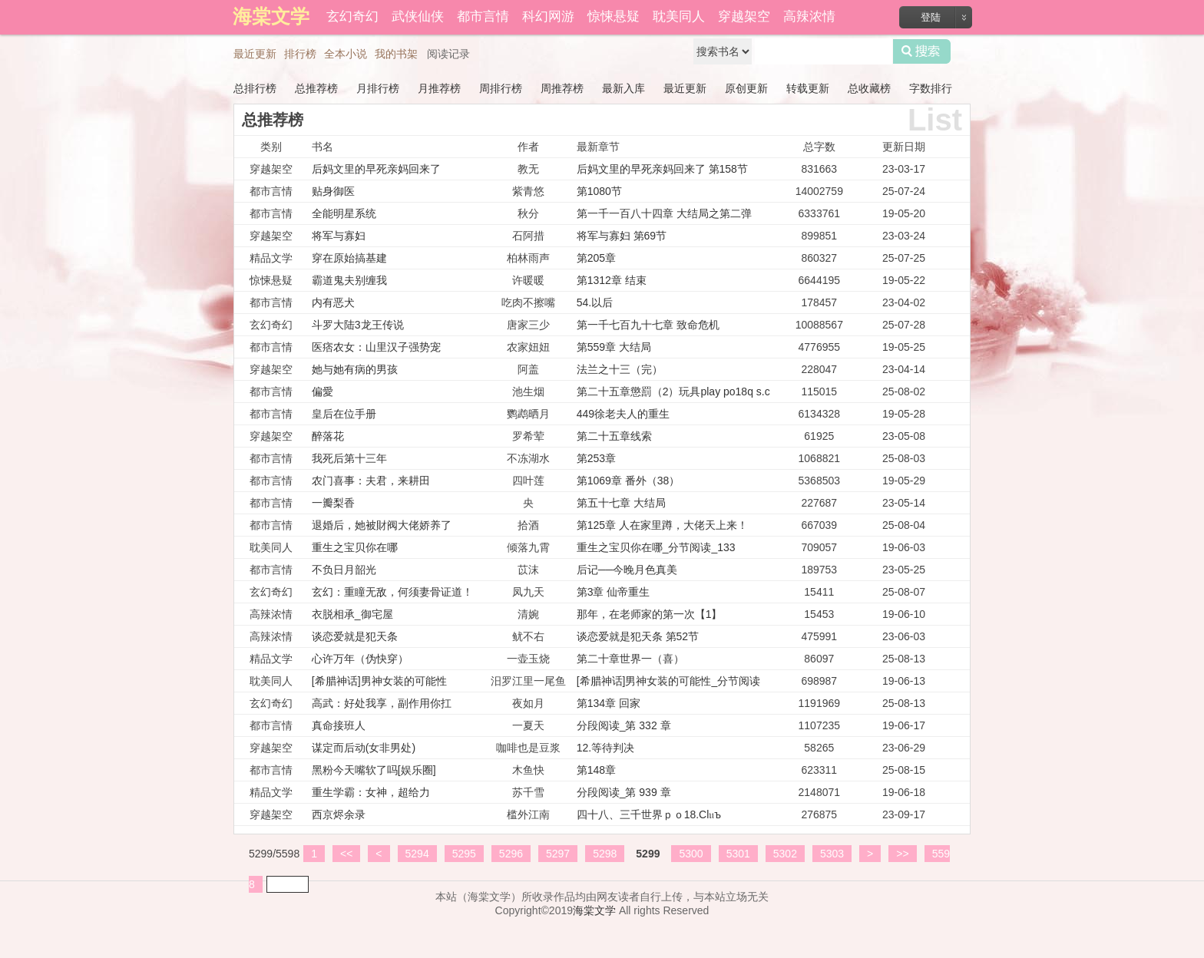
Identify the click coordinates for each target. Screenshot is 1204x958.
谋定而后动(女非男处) (363, 748)
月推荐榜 (439, 88)
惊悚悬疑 (613, 16)
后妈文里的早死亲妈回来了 (376, 169)
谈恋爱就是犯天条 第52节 (638, 636)
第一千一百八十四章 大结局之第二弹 (664, 213)
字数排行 (930, 88)
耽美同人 (679, 16)
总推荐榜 (316, 88)
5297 (558, 853)
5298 (605, 853)
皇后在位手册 (344, 414)
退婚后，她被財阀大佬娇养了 (382, 525)
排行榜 (300, 54)
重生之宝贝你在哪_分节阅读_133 (656, 547)
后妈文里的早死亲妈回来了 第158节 (662, 169)
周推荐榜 (562, 88)
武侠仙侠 (418, 16)
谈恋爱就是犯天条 (355, 636)
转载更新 (807, 88)
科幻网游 (548, 16)
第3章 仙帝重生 (613, 592)
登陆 (931, 17)
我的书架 (396, 54)
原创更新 (746, 88)
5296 (511, 853)
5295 (464, 853)
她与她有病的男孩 (355, 369)
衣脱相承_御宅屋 (352, 614)
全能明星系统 (344, 213)
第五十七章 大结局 (621, 503)
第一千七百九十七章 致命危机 (648, 325)
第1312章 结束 (612, 280)
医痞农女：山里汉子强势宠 (376, 347)
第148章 (596, 770)
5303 (832, 853)
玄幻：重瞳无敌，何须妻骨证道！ (392, 592)
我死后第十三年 (349, 458)
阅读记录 (448, 54)
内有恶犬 (333, 302)
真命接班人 (339, 725)
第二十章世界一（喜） (630, 658)
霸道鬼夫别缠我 (349, 280)
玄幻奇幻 (352, 16)
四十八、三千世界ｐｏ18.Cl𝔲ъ (649, 814)
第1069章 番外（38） (628, 480)
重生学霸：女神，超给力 (371, 792)
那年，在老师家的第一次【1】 (650, 614)
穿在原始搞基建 (349, 258)
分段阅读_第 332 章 (624, 725)
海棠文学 (594, 910)
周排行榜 (500, 88)
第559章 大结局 (614, 347)
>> (902, 853)
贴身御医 (333, 191)
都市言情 (483, 16)
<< (346, 853)
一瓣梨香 (333, 503)
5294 (417, 853)
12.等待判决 (605, 748)
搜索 (922, 51)
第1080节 (599, 191)
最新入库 (623, 88)
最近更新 (254, 54)
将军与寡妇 (339, 236)
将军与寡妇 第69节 (621, 236)
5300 (691, 853)
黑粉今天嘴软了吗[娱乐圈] (374, 770)
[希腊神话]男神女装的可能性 (379, 681)
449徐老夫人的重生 (623, 414)
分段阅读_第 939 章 (624, 792)
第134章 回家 (608, 703)
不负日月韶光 (344, 569)
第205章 (596, 258)
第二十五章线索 (614, 436)
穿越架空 (744, 16)
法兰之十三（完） (620, 369)
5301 (738, 853)
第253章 (596, 458)
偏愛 (322, 391)
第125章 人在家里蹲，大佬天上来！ (662, 525)
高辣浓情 (809, 16)
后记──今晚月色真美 (627, 569)
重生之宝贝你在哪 (355, 547)
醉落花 (328, 436)
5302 (785, 853)
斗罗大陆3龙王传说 (358, 325)
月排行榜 (377, 88)
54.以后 (595, 302)
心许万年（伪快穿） (360, 658)
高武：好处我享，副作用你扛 (382, 703)
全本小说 (345, 54)
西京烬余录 (339, 814)
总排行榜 (254, 88)
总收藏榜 (869, 88)
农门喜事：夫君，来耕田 (371, 480)
